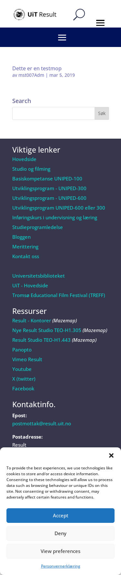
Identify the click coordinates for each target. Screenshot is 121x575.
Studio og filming (31, 169)
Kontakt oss (25, 256)
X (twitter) (23, 378)
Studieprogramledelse (37, 227)
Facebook (23, 388)
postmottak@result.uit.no (41, 423)
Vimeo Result (27, 359)
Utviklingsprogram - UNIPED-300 (49, 188)
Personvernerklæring (60, 566)
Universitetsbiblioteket (38, 275)
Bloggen (21, 237)
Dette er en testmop (37, 68)
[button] (111, 455)
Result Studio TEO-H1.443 (41, 340)
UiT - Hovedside (30, 285)
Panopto (22, 349)
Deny (60, 533)
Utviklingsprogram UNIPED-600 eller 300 (58, 207)
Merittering (25, 246)
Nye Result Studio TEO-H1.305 (46, 330)
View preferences (60, 551)
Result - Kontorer (31, 320)
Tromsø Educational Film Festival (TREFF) (58, 295)
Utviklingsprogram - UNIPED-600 (49, 198)
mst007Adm (31, 75)
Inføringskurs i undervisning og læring (54, 217)
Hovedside (24, 159)
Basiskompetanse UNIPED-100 (47, 178)
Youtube (22, 369)
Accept (60, 515)
